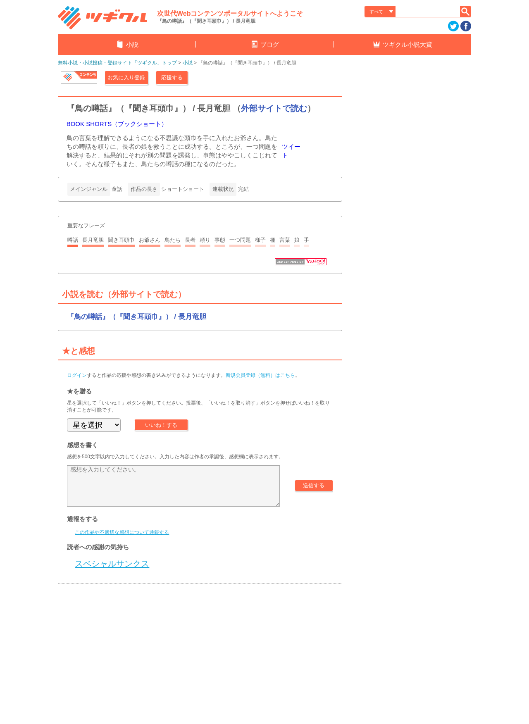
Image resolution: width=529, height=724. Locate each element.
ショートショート (182, 189)
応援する (172, 77)
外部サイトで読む (274, 108)
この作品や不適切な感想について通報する (122, 532)
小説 (188, 63)
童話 (117, 189)
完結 (243, 189)
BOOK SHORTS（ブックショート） (117, 123)
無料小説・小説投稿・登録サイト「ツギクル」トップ (117, 63)
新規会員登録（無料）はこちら (260, 375)
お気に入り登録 (126, 77)
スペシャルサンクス (112, 563)
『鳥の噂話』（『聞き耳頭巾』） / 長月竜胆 (136, 317)
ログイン (77, 375)
